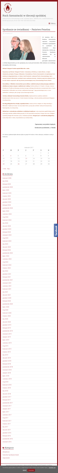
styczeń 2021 (7, 295)
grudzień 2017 (7, 397)
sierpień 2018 (7, 373)
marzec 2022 (7, 268)
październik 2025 (8, 187)
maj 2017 (5, 418)
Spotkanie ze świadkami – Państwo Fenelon (26, 29)
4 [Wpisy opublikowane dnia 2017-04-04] (10, 156)
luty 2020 (5, 319)
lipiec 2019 (6, 340)
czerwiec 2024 (7, 214)
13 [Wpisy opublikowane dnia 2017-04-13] (26, 158)
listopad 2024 (7, 205)
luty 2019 (5, 355)
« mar (4, 169)
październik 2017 (8, 403)
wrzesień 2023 (7, 235)
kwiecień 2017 (7, 421)
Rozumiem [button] (31, 470)
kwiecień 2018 (7, 385)
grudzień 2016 (7, 433)
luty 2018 (5, 391)
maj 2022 (5, 262)
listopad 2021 (7, 277)
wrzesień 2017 (7, 406)
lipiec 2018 (6, 376)
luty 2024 (5, 223)
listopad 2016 (7, 436)
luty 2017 (5, 427)
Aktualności (6, 452)
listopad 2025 (7, 184)
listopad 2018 (7, 364)
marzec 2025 (7, 196)
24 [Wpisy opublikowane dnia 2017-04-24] (3, 164)
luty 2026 (5, 181)
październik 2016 (8, 439)
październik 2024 (8, 208)
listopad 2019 (7, 328)
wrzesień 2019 (7, 334)
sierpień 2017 (7, 409)
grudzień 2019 (7, 325)
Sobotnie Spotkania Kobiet (11, 455)
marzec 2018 (7, 388)
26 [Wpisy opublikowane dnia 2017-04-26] (18, 164)
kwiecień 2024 (7, 220)
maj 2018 (5, 382)
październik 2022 (8, 253)
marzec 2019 (7, 352)
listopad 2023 (7, 232)
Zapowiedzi (6, 458)
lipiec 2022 (6, 256)
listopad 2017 (7, 400)
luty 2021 (5, 292)
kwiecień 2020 (7, 313)
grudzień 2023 (7, 229)
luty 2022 (5, 271)
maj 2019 (5, 346)
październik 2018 (8, 367)
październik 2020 (8, 304)
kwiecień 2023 (7, 241)
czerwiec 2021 (7, 286)
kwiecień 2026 (7, 178)
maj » (8, 169)
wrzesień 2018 (7, 370)
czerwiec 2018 (7, 379)
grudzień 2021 (7, 274)
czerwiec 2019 (7, 343)
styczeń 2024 (7, 226)
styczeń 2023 (7, 247)
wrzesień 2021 (7, 283)
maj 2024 (5, 217)
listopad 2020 (7, 301)
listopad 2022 (7, 250)
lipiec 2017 (6, 412)
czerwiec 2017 (7, 415)
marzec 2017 (7, 424)
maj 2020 (5, 310)
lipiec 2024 (6, 211)
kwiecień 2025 (7, 193)
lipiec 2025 (6, 190)
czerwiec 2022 (7, 259)
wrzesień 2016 (7, 442)
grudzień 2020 (7, 298)
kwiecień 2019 (7, 349)
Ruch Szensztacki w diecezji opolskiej (24, 15)
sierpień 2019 (7, 337)
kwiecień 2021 (7, 289)
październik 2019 (8, 331)
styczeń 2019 (7, 358)
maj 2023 (5, 238)
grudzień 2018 (7, 361)
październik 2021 (8, 280)
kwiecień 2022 (7, 265)
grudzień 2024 (7, 202)
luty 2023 (5, 244)
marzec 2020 (7, 316)
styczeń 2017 (7, 430)
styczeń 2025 (7, 199)
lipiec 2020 (6, 307)
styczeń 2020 (7, 322)
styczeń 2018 (7, 394)
